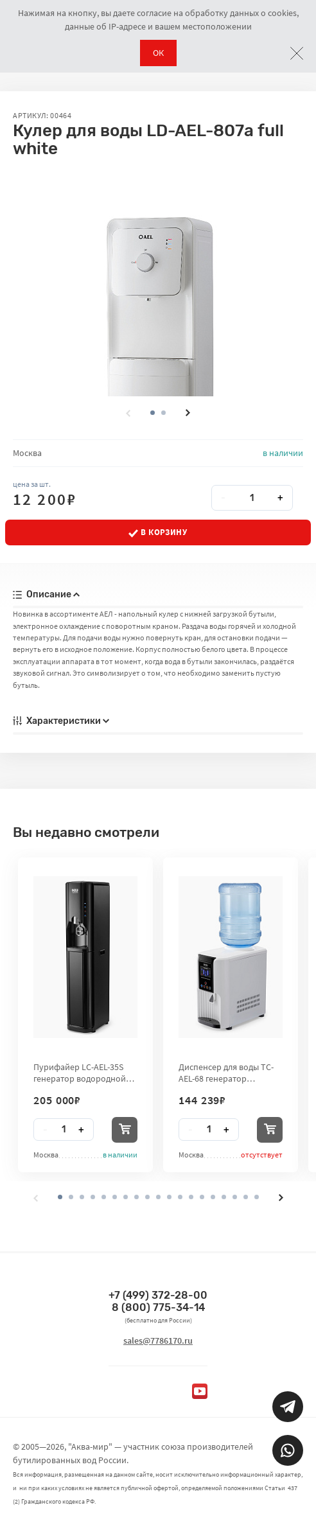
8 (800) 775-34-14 (158, 1307)
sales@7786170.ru (158, 1340)
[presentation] (128, 413)
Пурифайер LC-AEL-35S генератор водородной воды (79, 1072)
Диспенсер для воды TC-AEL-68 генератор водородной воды (226, 1072)
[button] (163, 412)
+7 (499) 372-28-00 (158, 1295)
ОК (158, 52)
